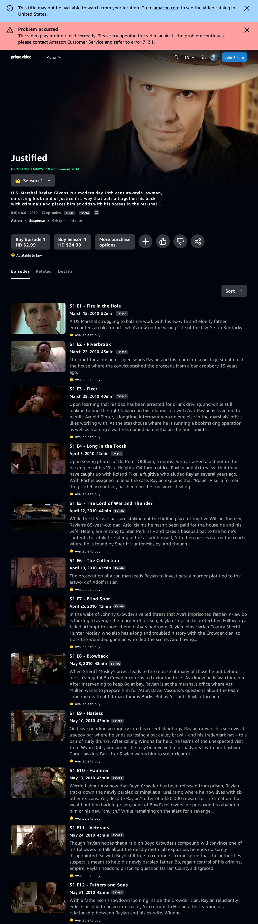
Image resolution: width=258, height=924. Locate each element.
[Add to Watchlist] (145, 241)
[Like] (163, 241)
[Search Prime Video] (176, 57)
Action (16, 220)
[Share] (198, 241)
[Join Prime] (234, 57)
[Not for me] (180, 241)
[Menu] (54, 57)
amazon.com (166, 7)
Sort (230, 291)
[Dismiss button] (247, 8)
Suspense (37, 220)
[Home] (21, 57)
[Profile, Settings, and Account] (214, 57)
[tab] (20, 271)
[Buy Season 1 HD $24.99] (72, 242)
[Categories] (204, 57)
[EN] (190, 57)
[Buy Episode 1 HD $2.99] (30, 242)
